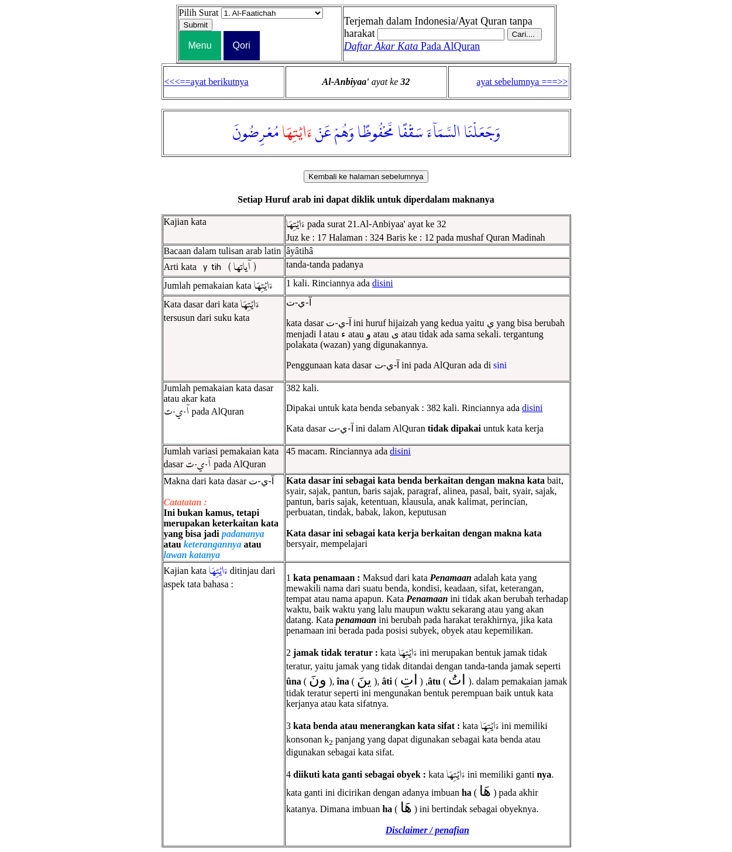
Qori (241, 45)
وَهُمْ (344, 133)
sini (500, 365)
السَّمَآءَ (443, 133)
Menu (200, 45)
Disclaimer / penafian (427, 830)
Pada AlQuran (412, 46)
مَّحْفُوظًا (376, 133)
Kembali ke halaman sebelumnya (365, 176)
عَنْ (323, 133)
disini (382, 283)
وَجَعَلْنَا (482, 133)
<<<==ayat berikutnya (206, 82)
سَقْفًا (410, 133)
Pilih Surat (199, 13)
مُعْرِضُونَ (255, 133)
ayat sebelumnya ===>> (522, 82)
